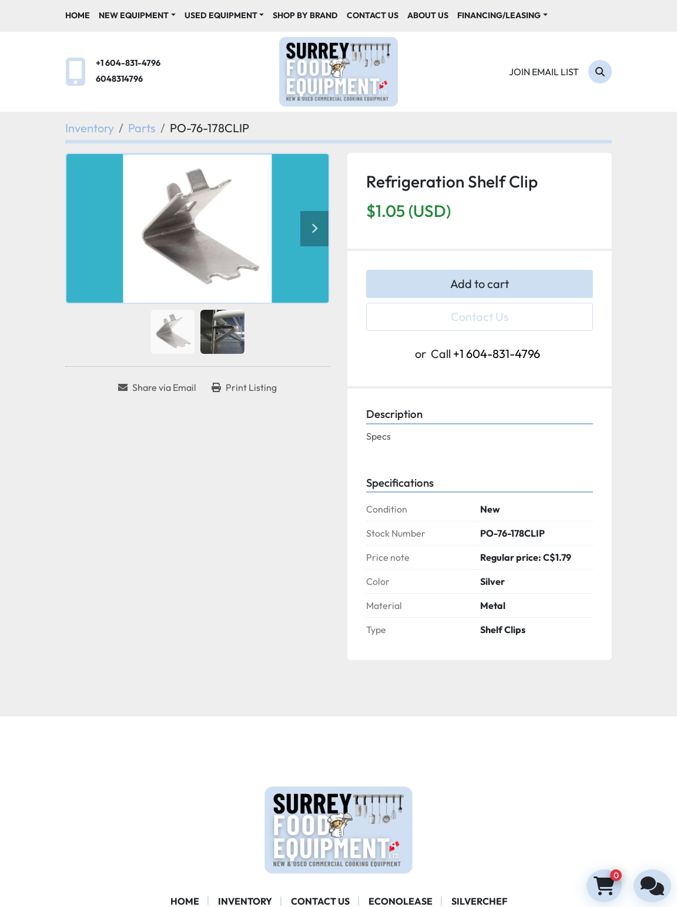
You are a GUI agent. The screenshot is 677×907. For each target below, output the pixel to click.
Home (77, 15)
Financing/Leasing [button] (499, 15)
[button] (137, 15)
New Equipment (134, 15)
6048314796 (119, 78)
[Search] (600, 71)
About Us (427, 15)
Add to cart (479, 283)
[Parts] (142, 128)
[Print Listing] (244, 387)
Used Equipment (221, 15)
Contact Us (372, 15)
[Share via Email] (157, 387)
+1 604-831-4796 (128, 63)
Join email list (544, 72)
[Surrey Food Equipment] (338, 829)
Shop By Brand (305, 15)
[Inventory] (89, 128)
